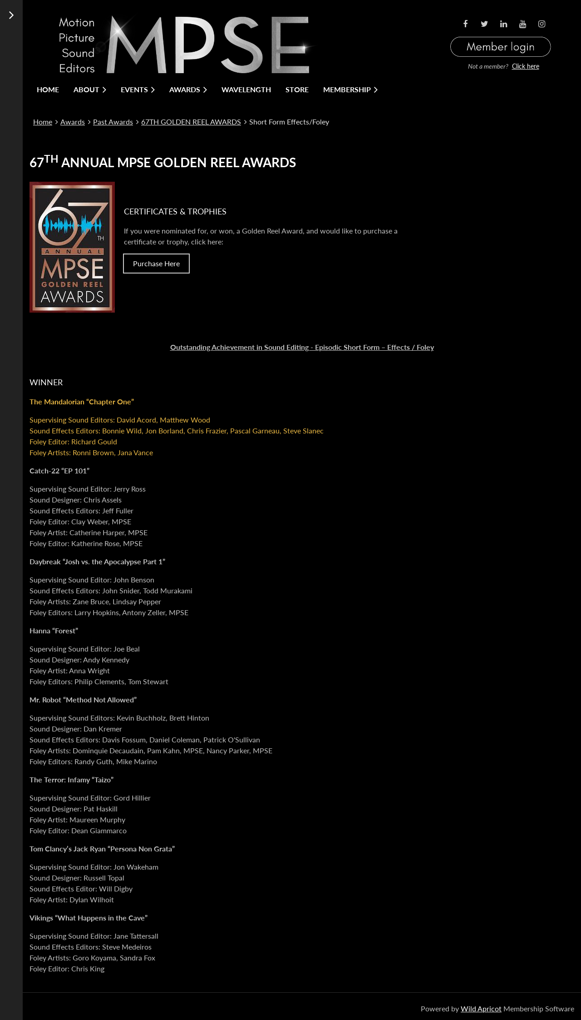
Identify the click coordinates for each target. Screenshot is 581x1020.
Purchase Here (156, 263)
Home (42, 121)
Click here (525, 66)
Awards (72, 121)
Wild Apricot (481, 1008)
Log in (501, 35)
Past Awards (113, 121)
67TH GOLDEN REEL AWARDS (191, 121)
